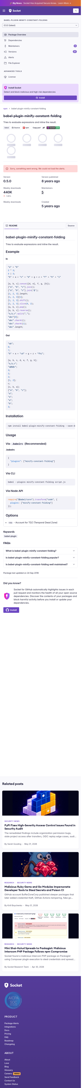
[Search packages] (76, 10)
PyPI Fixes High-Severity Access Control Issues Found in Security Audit (39, 827)
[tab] (11, 225)
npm (5, 108)
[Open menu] (4, 10)
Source (71, 225)
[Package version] (40, 25)
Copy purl (37, 128)
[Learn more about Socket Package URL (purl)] (43, 127)
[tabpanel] (40, 379)
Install (40, 98)
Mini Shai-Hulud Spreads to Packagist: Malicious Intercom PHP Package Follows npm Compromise (35, 950)
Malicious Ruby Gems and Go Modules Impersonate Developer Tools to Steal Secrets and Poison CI (37, 888)
